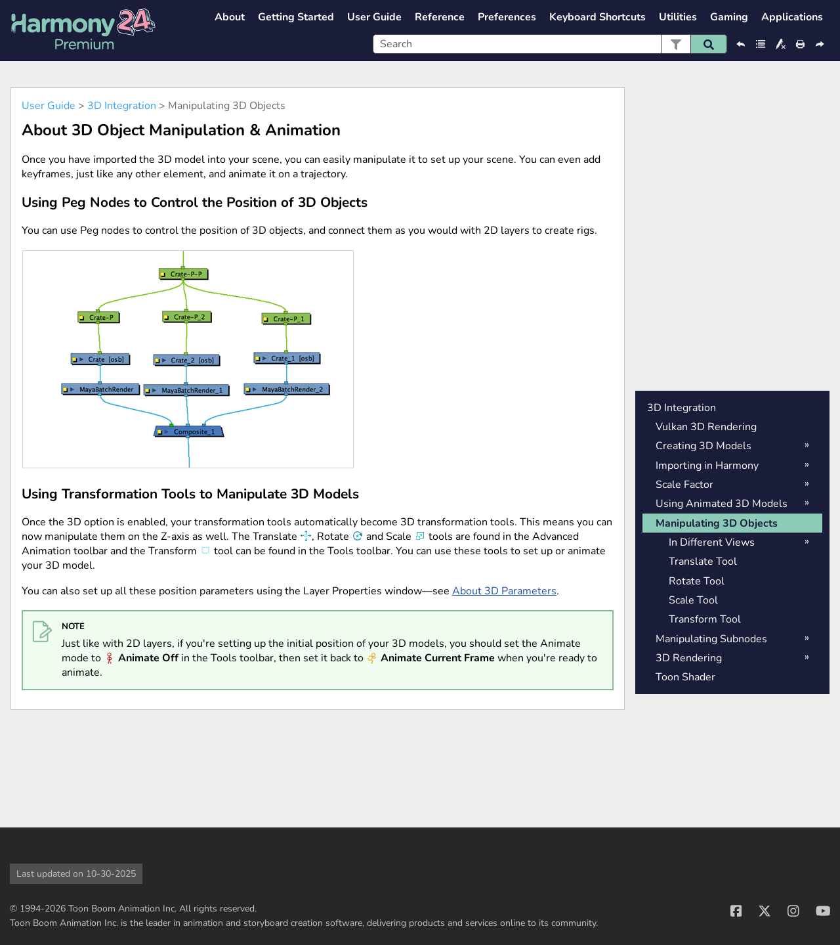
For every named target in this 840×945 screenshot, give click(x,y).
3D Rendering (689, 658)
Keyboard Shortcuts (597, 17)
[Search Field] (550, 44)
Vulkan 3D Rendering (706, 427)
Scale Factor (684, 484)
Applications (792, 17)
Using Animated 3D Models (722, 503)
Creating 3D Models (703, 446)
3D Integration (121, 106)
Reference (440, 17)
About (230, 17)
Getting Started (296, 17)
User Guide (374, 17)
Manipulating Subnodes (711, 639)
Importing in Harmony (707, 465)
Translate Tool (703, 561)
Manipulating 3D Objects (717, 523)
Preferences (507, 17)
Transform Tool (705, 619)
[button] (675, 44)
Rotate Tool (696, 581)
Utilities (678, 17)
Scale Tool (693, 600)
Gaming (729, 17)
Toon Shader (685, 677)
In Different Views (712, 542)
